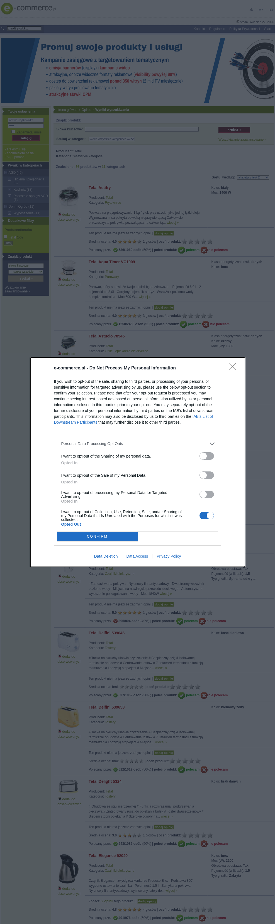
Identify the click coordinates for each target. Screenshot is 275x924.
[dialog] (137, 462)
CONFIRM (97, 536)
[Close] (234, 368)
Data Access (137, 556)
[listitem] (137, 444)
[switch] (206, 456)
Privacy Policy (169, 556)
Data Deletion (106, 556)
